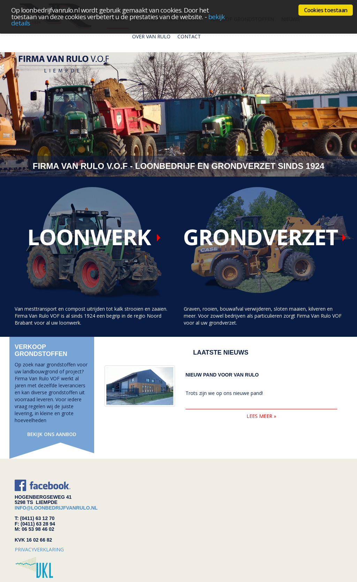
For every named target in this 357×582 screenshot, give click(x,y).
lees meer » (261, 416)
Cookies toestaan (325, 10)
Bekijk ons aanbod (51, 434)
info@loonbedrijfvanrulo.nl (56, 508)
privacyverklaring (39, 549)
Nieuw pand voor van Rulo (222, 375)
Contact (189, 36)
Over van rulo (151, 36)
